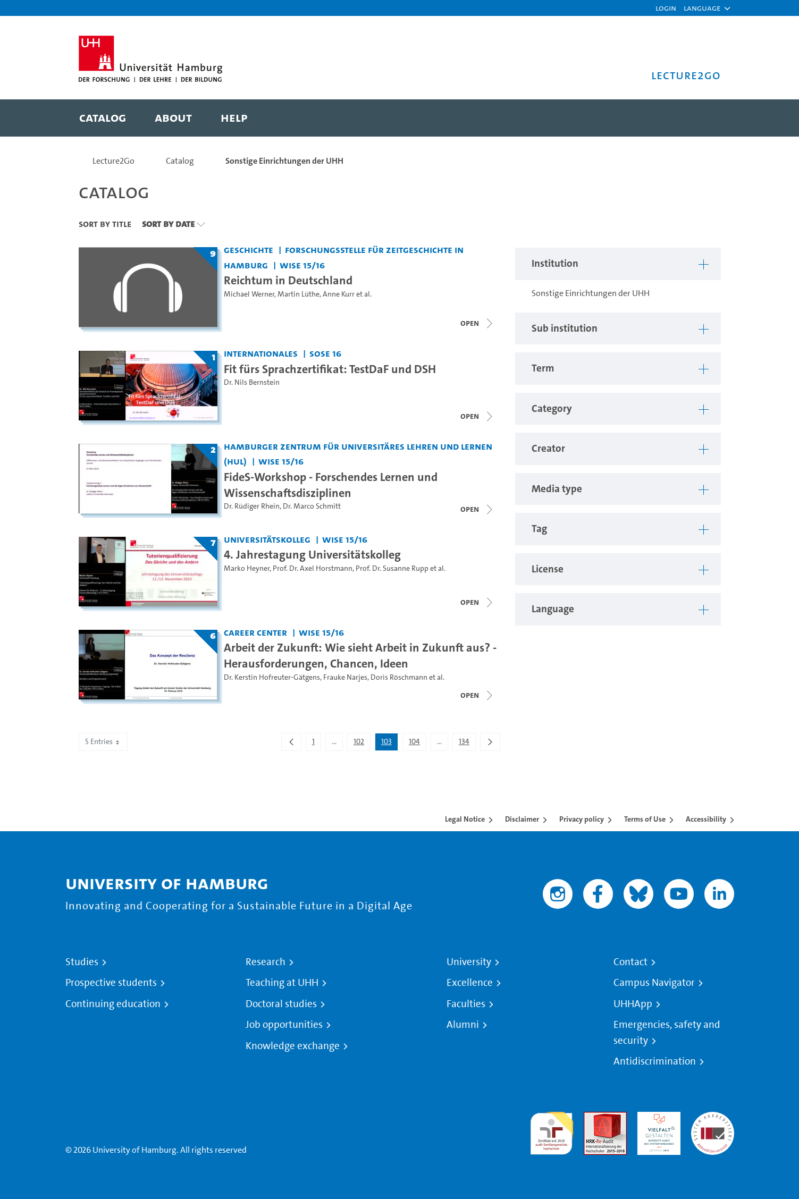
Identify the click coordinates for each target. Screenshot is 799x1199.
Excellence (470, 983)
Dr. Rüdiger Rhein (252, 506)
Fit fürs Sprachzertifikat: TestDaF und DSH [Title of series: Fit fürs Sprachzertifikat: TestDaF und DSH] (330, 369)
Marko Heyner (247, 568)
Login (665, 7)
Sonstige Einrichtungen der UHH (284, 160)
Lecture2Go (113, 160)
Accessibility (706, 819)
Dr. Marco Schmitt (312, 506)
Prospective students (111, 983)
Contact (630, 962)
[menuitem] (102, 118)
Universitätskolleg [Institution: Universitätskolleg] (267, 539)
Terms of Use (645, 819)
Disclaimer (522, 819)
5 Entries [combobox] (103, 742)
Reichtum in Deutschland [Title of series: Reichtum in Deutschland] (288, 280)
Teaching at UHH (282, 983)
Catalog (180, 160)
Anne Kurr (339, 294)
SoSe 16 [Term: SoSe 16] (325, 353)
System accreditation (712, 1124)
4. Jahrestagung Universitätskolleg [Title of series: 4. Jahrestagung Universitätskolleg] (312, 554)
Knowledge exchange (293, 1046)
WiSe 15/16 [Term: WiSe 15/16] (302, 265)
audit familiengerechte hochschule (551, 1130)
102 (362, 743)
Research (265, 962)
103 (389, 743)
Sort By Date (168, 223)
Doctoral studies (281, 1004)
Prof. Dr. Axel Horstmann (312, 568)
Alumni (463, 1025)
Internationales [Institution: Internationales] (261, 353)
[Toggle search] (702, 118)
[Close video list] (477, 323)
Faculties (466, 1004)
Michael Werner (249, 294)
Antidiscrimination (654, 1061)
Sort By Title (105, 223)
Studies (81, 962)
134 (467, 743)
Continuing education (113, 1004)
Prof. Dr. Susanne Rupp (392, 568)
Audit (594, 1118)
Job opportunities (284, 1025)
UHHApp (632, 1004)
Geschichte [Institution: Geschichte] (248, 249)
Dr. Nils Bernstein (252, 382)
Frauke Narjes (345, 677)
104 (417, 743)
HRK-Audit (656, 1118)
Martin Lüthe (298, 294)
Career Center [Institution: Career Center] (255, 632)
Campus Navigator (654, 983)
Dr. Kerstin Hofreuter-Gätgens (272, 677)
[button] (702, 8)
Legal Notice (465, 819)
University (469, 962)
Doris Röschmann (399, 677)
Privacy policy (581, 819)
